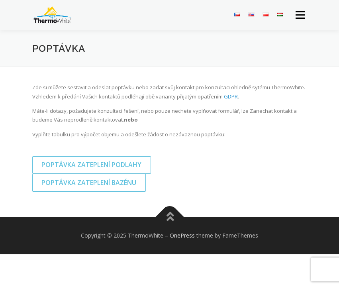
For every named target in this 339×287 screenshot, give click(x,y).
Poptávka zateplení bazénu (88, 182)
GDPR (231, 96)
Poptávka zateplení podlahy (91, 164)
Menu (300, 14)
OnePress (182, 235)
